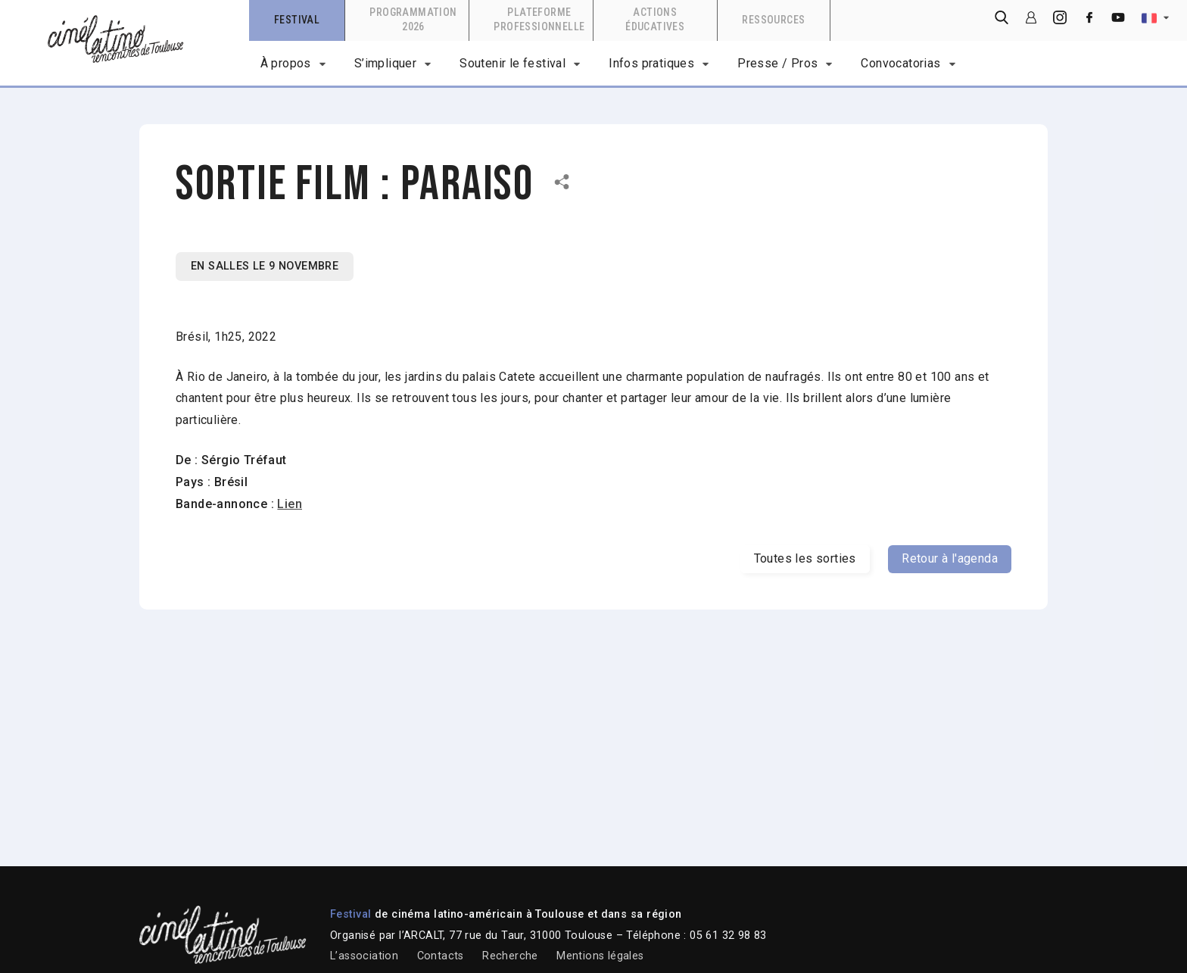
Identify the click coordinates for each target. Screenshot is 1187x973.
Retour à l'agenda (950, 558)
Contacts (440, 956)
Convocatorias (900, 63)
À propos (285, 63)
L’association (364, 956)
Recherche (510, 956)
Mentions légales (599, 956)
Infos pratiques (651, 63)
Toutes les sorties (805, 558)
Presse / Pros (777, 63)
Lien (289, 504)
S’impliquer (385, 63)
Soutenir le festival (512, 63)
